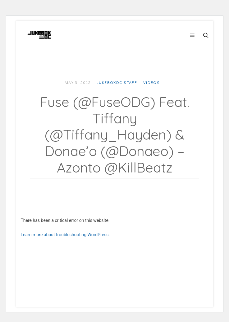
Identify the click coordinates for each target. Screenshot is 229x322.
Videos (151, 83)
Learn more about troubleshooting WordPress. (65, 234)
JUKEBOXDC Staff (117, 83)
